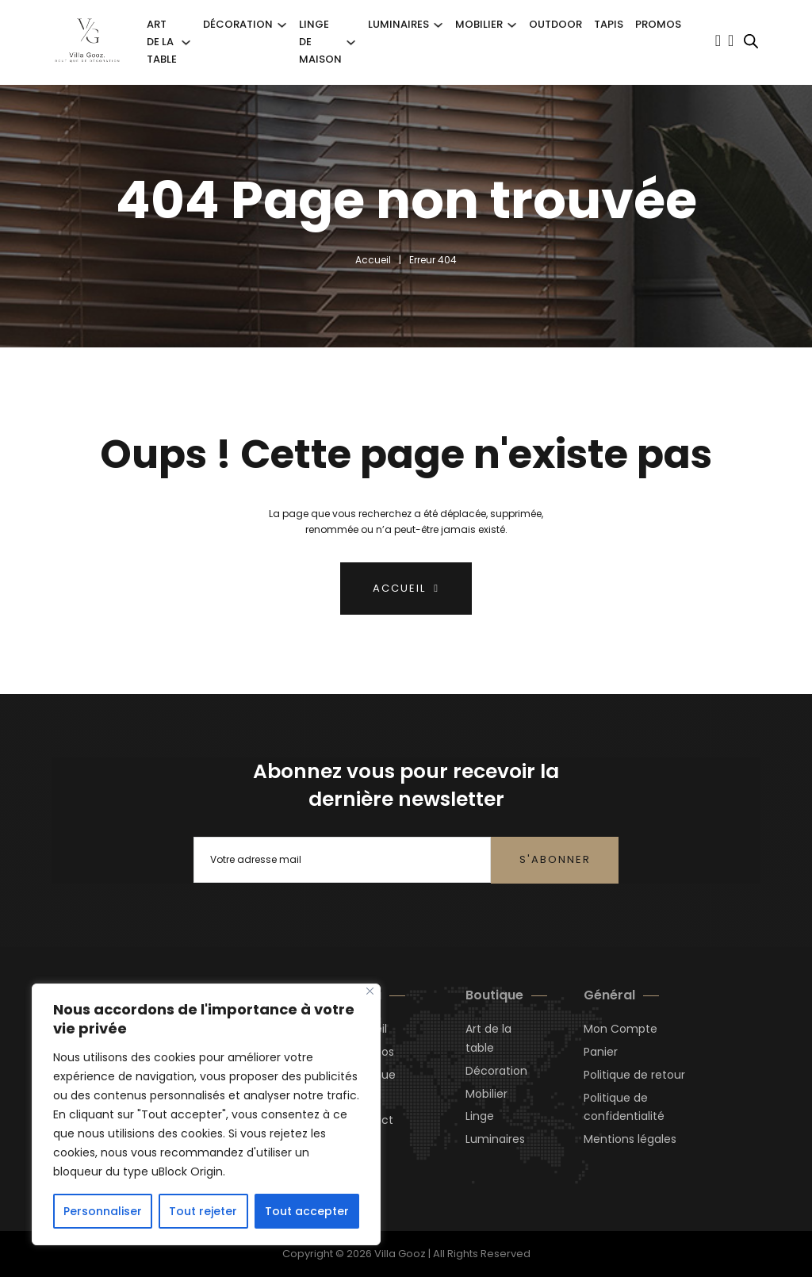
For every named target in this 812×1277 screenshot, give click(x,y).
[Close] (369, 991)
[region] (206, 1114)
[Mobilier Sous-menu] (512, 25)
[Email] (342, 860)
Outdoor (555, 24)
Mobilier (479, 24)
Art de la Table (162, 42)
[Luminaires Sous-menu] (438, 25)
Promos (658, 24)
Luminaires (398, 24)
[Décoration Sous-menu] (282, 25)
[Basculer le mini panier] (730, 40)
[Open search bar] (751, 41)
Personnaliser (102, 1211)
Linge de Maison (320, 42)
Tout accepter (307, 1211)
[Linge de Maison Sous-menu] (351, 42)
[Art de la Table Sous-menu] (186, 42)
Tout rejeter (203, 1211)
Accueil (373, 260)
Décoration (238, 24)
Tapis (608, 24)
